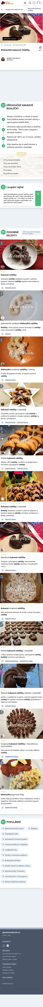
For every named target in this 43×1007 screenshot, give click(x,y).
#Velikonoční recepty (26, 661)
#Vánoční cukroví (10, 288)
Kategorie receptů (8, 973)
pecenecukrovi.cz (11, 932)
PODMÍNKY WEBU (9, 964)
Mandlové (13, 557)
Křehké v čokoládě (17, 650)
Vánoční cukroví (10, 39)
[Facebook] (8, 945)
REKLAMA (6, 950)
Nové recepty (6, 967)
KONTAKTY (6, 941)
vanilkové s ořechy (18, 369)
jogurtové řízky (12, 794)
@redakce (10, 60)
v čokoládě (13, 409)
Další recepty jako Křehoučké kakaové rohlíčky (31, 233)
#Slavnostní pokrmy (11, 807)
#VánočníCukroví (10, 422)
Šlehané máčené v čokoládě (21, 693)
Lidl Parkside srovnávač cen (11, 954)
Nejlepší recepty (7, 970)
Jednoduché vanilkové (19, 323)
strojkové (13, 608)
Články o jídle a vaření (9, 959)
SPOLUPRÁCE (7, 977)
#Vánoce (7, 334)
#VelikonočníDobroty (11, 661)
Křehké (12, 458)
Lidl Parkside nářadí (9, 956)
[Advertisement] (21, 85)
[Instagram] (3, 945)
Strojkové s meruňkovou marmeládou (19, 745)
